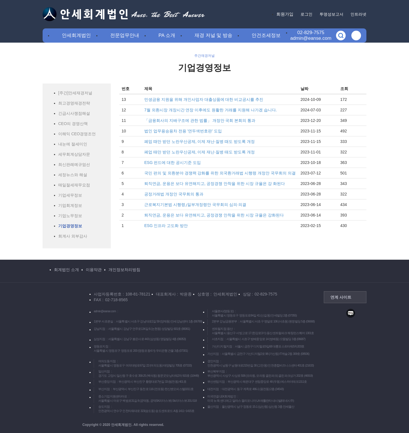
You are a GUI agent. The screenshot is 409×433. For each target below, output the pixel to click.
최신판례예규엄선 (74, 164)
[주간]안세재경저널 (75, 93)
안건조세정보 (266, 35)
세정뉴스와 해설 (72, 174)
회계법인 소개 (66, 269)
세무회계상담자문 (74, 154)
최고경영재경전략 (74, 103)
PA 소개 (166, 35)
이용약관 (94, 269)
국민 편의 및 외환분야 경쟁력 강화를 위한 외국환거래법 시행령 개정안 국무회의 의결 (220, 173)
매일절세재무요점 (74, 185)
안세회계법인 (76, 35)
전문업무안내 (124, 35)
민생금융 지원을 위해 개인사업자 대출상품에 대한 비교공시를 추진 (203, 99)
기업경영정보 (70, 226)
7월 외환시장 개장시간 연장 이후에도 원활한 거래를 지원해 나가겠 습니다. (210, 110)
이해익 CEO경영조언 (77, 134)
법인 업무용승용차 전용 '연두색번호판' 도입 (183, 131)
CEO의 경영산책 (73, 123)
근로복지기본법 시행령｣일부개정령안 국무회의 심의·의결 (195, 204)
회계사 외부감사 (72, 236)
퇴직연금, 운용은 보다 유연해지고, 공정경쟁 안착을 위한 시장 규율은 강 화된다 (214, 183)
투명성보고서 (331, 14)
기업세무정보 (70, 195)
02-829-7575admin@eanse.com (310, 35)
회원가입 (284, 14)
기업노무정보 (70, 215)
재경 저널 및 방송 (213, 35)
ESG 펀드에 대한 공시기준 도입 (172, 162)
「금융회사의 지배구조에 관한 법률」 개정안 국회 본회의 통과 (199, 120)
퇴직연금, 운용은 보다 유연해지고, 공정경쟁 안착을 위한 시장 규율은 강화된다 (214, 215)
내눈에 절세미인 (72, 144)
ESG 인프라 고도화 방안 (166, 225)
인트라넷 (358, 14)
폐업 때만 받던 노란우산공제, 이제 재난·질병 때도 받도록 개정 (199, 141)
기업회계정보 (70, 205)
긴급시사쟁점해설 (74, 113)
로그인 (306, 14)
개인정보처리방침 (124, 269)
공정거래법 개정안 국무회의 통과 (173, 194)
